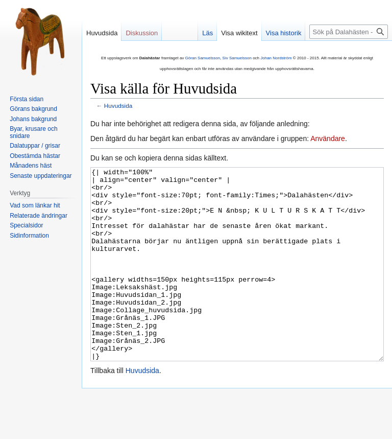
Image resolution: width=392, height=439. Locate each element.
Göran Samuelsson (202, 58)
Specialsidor (26, 225)
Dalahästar (149, 58)
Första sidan (26, 99)
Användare (327, 138)
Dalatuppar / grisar (35, 145)
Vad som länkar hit (35, 205)
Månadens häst (31, 165)
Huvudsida (118, 105)
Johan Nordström (275, 58)
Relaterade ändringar (38, 215)
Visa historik (284, 33)
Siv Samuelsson (237, 58)
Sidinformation (29, 235)
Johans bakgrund (33, 119)
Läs (207, 33)
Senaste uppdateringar (40, 175)
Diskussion (142, 33)
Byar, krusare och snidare (33, 132)
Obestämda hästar (35, 155)
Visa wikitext (239, 33)
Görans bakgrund (33, 108)
